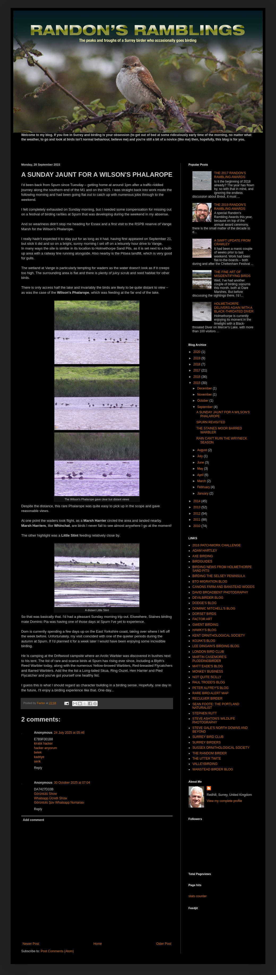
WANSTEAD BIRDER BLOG (212, 769)
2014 (197, 501)
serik (37, 761)
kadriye (39, 757)
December (205, 388)
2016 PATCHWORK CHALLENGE (216, 545)
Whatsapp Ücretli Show (50, 798)
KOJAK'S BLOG (203, 641)
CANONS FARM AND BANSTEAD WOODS (223, 587)
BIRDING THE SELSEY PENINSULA (218, 576)
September (205, 407)
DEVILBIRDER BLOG (207, 598)
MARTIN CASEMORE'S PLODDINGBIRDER (209, 659)
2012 (197, 513)
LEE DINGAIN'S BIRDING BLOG (215, 646)
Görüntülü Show (45, 794)
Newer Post (31, 944)
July (200, 456)
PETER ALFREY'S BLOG (210, 688)
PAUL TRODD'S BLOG (208, 682)
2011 (197, 519)
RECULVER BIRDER (207, 698)
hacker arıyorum (45, 748)
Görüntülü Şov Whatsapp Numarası (59, 802)
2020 (197, 352)
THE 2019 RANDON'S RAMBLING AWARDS (230, 206)
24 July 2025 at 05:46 (69, 732)
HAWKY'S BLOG (204, 630)
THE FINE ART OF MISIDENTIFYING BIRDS (232, 274)
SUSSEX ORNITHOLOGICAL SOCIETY (220, 748)
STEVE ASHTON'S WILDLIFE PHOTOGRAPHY (213, 720)
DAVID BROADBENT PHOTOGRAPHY (220, 592)
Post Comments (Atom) (57, 951)
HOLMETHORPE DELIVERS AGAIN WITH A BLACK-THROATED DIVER (233, 307)
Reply (38, 768)
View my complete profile (224, 801)
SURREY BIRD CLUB (207, 737)
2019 (197, 358)
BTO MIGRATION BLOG (209, 581)
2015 (197, 383)
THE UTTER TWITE (206, 758)
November (205, 394)
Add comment (33, 820)
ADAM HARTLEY (204, 550)
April (200, 475)
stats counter (197, 896)
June (201, 462)
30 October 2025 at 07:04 (72, 782)
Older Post (163, 944)
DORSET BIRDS (204, 614)
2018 (197, 364)
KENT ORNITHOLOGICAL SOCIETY (218, 635)
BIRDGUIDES (202, 561)
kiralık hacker (43, 743)
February (204, 487)
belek (38, 752)
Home (97, 944)
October (203, 400)
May (200, 468)
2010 (197, 526)
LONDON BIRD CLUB (208, 652)
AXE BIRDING (202, 556)
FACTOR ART (202, 619)
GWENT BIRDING (205, 625)
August (202, 450)
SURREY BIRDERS (206, 742)
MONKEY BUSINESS (207, 671)
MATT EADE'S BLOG (207, 666)
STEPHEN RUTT (204, 713)
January (203, 493)
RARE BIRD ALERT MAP (210, 693)
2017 (197, 370)
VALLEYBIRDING (204, 764)
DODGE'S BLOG (204, 603)
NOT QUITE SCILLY (206, 677)
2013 (197, 507)
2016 (197, 377)
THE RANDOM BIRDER (209, 753)
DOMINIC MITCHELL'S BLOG (213, 608)
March (202, 481)
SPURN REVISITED (210, 422)
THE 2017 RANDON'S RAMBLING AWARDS (230, 175)
